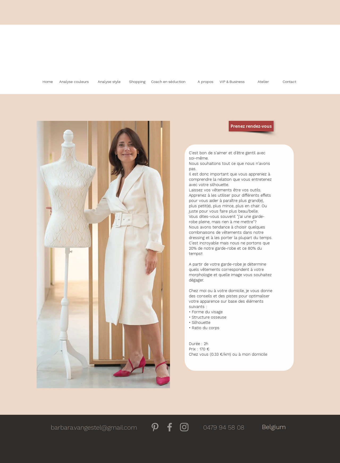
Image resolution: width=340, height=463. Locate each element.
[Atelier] (263, 82)
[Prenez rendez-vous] (251, 126)
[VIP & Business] (232, 82)
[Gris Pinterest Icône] (155, 427)
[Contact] (289, 82)
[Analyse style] (109, 82)
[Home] (48, 82)
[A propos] (205, 82)
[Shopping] (137, 82)
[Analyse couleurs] (74, 82)
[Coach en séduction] (168, 82)
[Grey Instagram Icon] (184, 427)
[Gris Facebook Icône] (169, 427)
